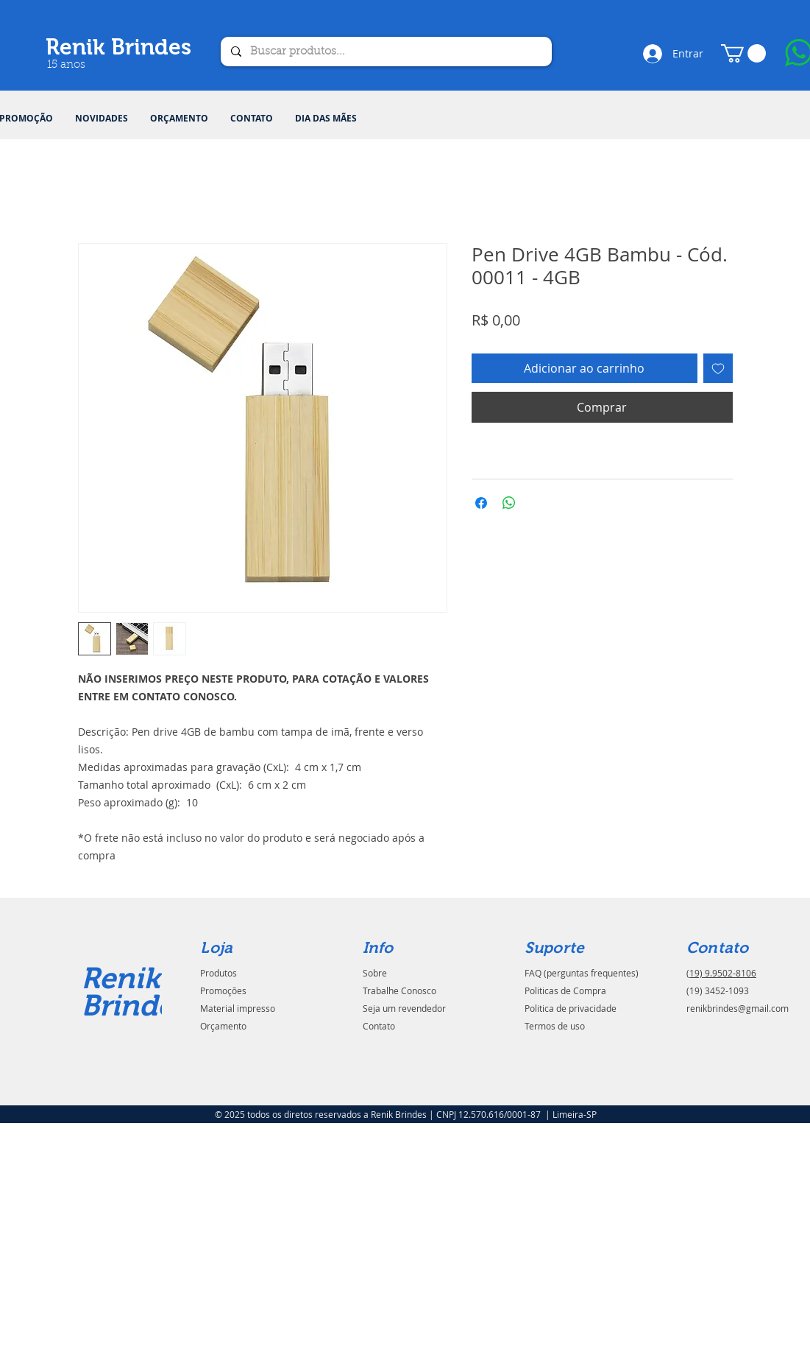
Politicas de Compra (565, 990)
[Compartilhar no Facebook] (481, 503)
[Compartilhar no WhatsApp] (509, 503)
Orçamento (223, 1026)
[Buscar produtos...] (385, 51)
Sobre (375, 973)
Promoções (223, 990)
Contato (379, 1026)
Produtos (218, 973)
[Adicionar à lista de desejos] (718, 368)
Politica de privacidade (571, 1008)
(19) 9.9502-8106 (721, 973)
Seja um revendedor (404, 1008)
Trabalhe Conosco (399, 990)
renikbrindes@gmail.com (737, 1008)
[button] (743, 53)
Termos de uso (555, 1026)
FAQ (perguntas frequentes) (582, 973)
